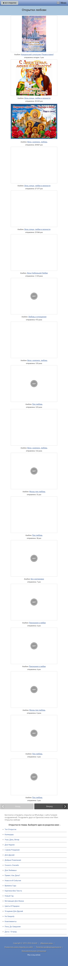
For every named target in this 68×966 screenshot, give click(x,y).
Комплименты (11, 921)
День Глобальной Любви (37, 273)
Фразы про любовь (37, 492)
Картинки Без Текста (13, 891)
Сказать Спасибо (12, 865)
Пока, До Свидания (13, 927)
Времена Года (10, 886)
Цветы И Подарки (12, 906)
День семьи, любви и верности (37, 98)
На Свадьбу (9, 916)
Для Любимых (11, 870)
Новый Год (9, 896)
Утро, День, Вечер (12, 840)
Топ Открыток (10, 829)
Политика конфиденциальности (48, 947)
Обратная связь (46, 943)
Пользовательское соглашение (34, 951)
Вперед (49, 806)
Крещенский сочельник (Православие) (37, 54)
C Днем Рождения (12, 850)
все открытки (9, 3)
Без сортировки (37, 579)
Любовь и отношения (37, 317)
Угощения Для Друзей (14, 911)
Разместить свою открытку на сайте (19, 947)
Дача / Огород (11, 932)
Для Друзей (9, 855)
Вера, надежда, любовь (37, 142)
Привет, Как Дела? (12, 875)
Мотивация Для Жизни (14, 901)
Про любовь (37, 404)
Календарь (9, 834)
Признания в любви (37, 623)
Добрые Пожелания (13, 860)
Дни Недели (10, 845)
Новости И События (13, 881)
